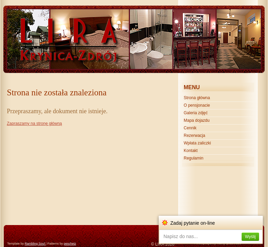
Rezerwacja (194, 135)
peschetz (70, 243)
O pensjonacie (197, 105)
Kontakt (191, 150)
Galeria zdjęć (196, 112)
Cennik (190, 128)
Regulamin (193, 158)
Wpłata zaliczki (197, 143)
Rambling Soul (35, 243)
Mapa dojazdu (196, 120)
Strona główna (197, 97)
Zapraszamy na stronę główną (34, 123)
